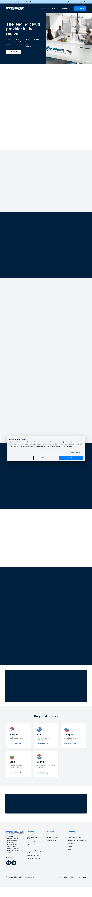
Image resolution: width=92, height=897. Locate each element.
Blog (80, 1)
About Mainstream (74, 848)
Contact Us (82, 887)
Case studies (62, 887)
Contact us (80, 8)
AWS (28, 855)
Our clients (71, 855)
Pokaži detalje (75, 452)
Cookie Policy (52, 850)
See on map (14, 754)
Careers (74, 1)
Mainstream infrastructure (72, 851)
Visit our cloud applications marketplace (18, 1)
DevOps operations (34, 866)
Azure (29, 858)
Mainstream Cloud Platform (33, 848)
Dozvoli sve (71, 457)
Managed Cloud (32, 852)
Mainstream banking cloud (34, 862)
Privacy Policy (52, 848)
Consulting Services (34, 869)
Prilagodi (46, 457)
